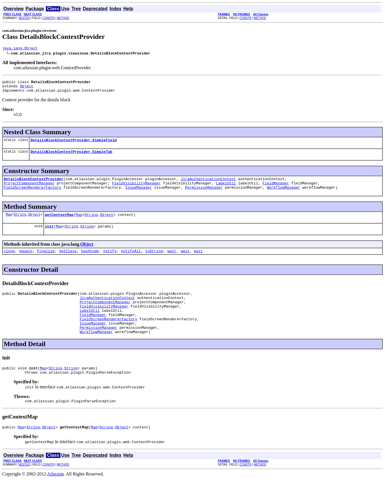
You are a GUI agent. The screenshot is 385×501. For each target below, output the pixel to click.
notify (110, 261)
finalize (45, 261)
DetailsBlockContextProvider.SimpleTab (71, 156)
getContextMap (59, 223)
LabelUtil (226, 189)
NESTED (24, 18)
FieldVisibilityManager (136, 189)
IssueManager (138, 194)
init (49, 235)
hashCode (90, 261)
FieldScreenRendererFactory (32, 194)
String (20, 222)
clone (9, 261)
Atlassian (55, 496)
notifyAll (131, 261)
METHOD (63, 18)
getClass (68, 261)
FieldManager (276, 189)
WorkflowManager (283, 194)
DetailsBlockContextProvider (34, 184)
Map (9, 222)
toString (154, 261)
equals (26, 261)
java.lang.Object (20, 48)
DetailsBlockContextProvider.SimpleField (73, 144)
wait (171, 261)
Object (26, 88)
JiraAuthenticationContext (208, 184)
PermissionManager (204, 194)
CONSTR (48, 18)
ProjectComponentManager (29, 189)
